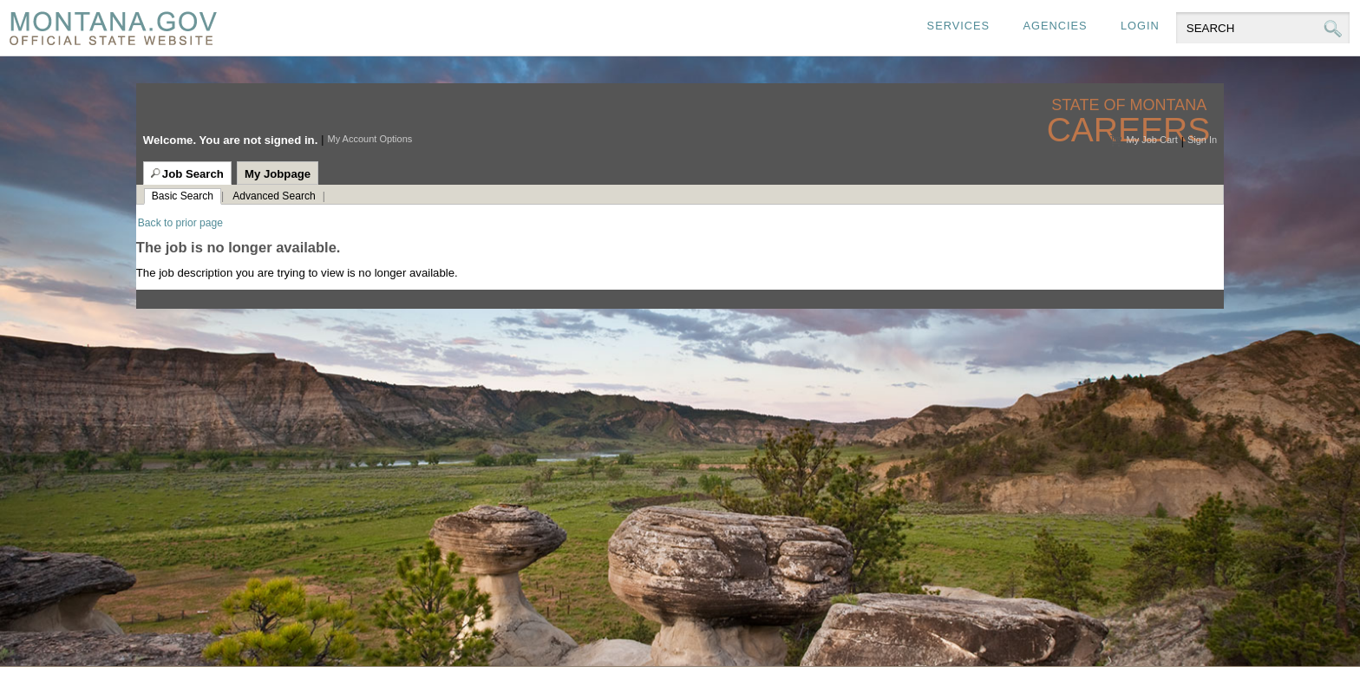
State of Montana (1130, 105)
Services (958, 25)
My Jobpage (278, 173)
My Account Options (369, 139)
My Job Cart (1151, 139)
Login (1140, 25)
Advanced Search (273, 196)
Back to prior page (180, 223)
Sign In (1202, 139)
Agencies (1055, 25)
